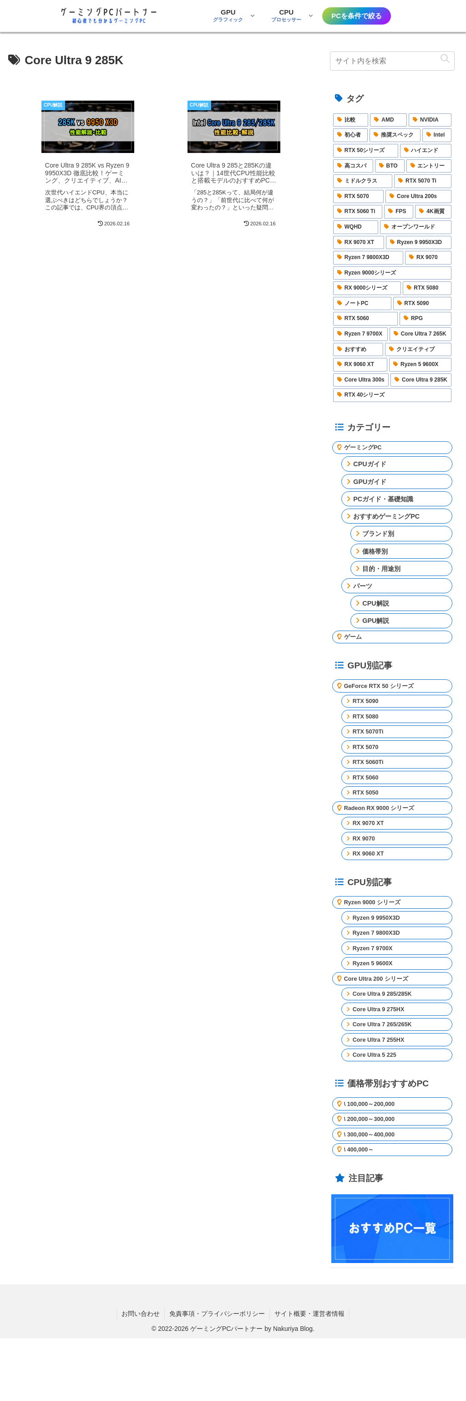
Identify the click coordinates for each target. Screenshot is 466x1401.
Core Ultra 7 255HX (382, 1090)
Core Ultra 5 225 (378, 1108)
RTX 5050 (368, 813)
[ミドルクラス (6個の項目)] (362, 181)
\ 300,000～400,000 (373, 1193)
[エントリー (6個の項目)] (429, 166)
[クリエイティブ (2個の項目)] (418, 350)
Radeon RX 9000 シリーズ (384, 830)
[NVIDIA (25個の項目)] (430, 120)
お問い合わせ (141, 1376)
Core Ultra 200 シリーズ (381, 1021)
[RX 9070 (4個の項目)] (428, 258)
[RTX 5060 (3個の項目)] (365, 319)
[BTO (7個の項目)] (390, 166)
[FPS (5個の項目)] (398, 212)
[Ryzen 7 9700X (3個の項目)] (360, 334)
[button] (445, 59)
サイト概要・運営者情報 (309, 1376)
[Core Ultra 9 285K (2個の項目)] (420, 380)
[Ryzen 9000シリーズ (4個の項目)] (392, 273)
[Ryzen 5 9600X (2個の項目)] (420, 365)
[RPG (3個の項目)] (425, 319)
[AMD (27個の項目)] (388, 120)
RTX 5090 (368, 709)
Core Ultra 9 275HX (382, 1056)
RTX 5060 (368, 796)
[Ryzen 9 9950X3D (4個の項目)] (419, 243)
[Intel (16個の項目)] (437, 135)
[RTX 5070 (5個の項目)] (358, 197)
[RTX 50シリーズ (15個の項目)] (365, 151)
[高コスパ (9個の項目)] (353, 166)
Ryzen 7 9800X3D (380, 969)
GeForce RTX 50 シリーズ (384, 691)
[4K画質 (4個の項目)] (433, 212)
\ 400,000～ (362, 1211)
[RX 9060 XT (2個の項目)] (360, 365)
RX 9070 (366, 865)
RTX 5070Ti (370, 743)
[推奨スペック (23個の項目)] (395, 135)
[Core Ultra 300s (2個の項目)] (361, 380)
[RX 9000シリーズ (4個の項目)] (367, 288)
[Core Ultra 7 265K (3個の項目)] (421, 334)
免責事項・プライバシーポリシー (217, 1376)
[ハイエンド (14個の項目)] (426, 151)
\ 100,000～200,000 (373, 1159)
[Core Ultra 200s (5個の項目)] (418, 197)
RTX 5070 (368, 761)
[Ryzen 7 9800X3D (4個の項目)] (368, 258)
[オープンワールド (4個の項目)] (415, 227)
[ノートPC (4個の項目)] (362, 304)
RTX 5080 (368, 726)
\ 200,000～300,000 (373, 1176)
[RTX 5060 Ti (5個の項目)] (357, 212)
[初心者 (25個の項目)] (350, 135)
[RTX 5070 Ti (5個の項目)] (422, 181)
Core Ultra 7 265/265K (386, 1073)
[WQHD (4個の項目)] (355, 227)
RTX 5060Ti (370, 778)
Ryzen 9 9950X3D (380, 951)
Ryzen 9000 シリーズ (376, 933)
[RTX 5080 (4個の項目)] (427, 288)
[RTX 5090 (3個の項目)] (422, 304)
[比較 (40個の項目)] (350, 120)
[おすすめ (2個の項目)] (358, 350)
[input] (392, 61)
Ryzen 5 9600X (376, 1003)
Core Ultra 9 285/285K (386, 1038)
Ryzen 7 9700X (376, 986)
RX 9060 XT (371, 882)
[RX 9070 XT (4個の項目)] (358, 243)
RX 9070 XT (371, 848)
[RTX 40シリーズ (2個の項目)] (392, 395)
